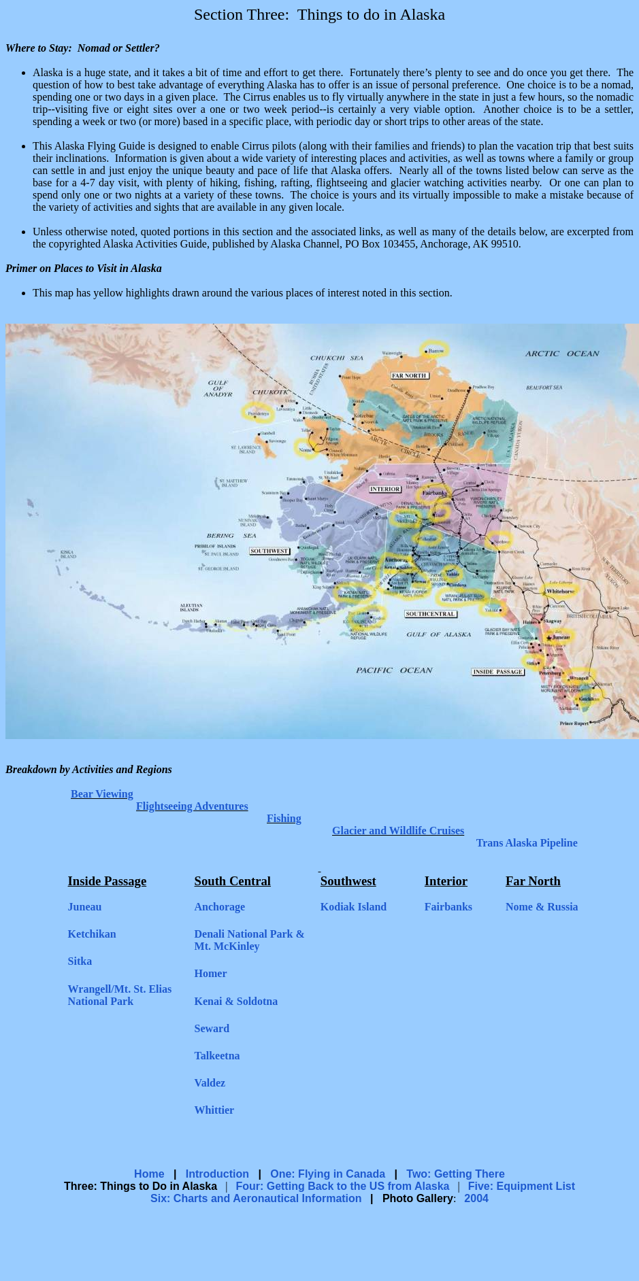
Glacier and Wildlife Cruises (398, 830)
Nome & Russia (542, 906)
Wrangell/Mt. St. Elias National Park (120, 995)
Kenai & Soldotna (236, 1001)
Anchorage (220, 906)
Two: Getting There (455, 1174)
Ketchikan (92, 934)
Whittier (215, 1110)
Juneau (85, 906)
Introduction (217, 1174)
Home (149, 1174)
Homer (211, 973)
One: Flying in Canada (327, 1174)
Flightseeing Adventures (192, 806)
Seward (212, 1028)
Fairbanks (448, 906)
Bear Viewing (102, 794)
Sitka (80, 961)
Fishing (284, 818)
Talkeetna (217, 1055)
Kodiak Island (354, 906)
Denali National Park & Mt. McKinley (250, 940)
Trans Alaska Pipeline (527, 843)
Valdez (210, 1083)
